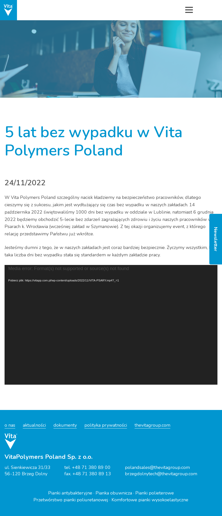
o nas (10, 425)
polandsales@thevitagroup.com (157, 467)
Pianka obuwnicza (114, 493)
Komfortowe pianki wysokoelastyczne (150, 500)
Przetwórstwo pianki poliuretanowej (70, 500)
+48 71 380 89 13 (91, 474)
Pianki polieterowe (154, 493)
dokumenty (65, 425)
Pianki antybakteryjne (70, 493)
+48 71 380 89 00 (91, 467)
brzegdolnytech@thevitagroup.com (161, 474)
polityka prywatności (105, 425)
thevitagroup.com (152, 425)
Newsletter (216, 239)
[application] (111, 325)
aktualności (34, 425)
